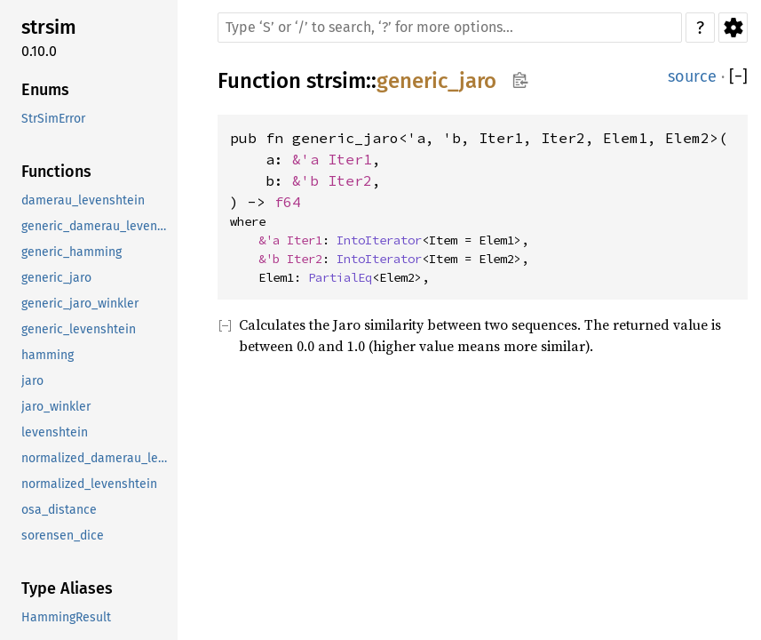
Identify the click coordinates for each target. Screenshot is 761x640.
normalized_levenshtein (89, 484)
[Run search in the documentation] (450, 27)
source (692, 76)
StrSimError (53, 118)
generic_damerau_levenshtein (97, 226)
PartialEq (340, 277)
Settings (733, 27)
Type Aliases (67, 588)
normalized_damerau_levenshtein (97, 458)
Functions (56, 171)
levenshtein (54, 432)
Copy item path (520, 80)
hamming (47, 355)
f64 (287, 202)
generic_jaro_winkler (80, 303)
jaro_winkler (56, 406)
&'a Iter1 (332, 159)
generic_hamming (71, 252)
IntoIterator (379, 240)
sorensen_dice (62, 535)
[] (738, 77)
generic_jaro (56, 277)
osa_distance (59, 509)
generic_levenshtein (78, 329)
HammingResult (66, 617)
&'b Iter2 (332, 180)
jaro (32, 380)
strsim (48, 27)
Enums (45, 90)
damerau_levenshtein (83, 200)
